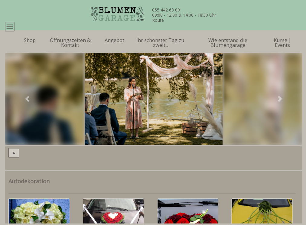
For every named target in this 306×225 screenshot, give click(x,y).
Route (158, 20)
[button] (27, 112)
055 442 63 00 (166, 10)
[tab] (99, 149)
